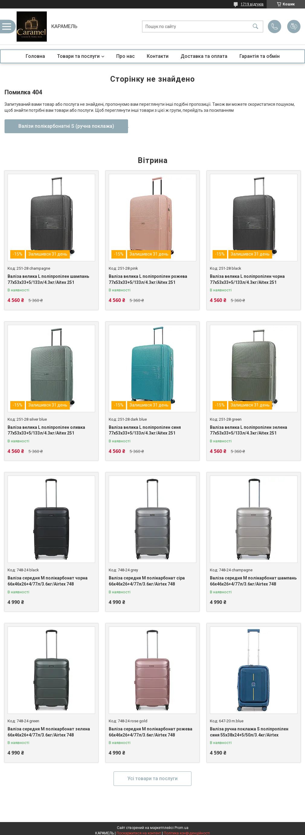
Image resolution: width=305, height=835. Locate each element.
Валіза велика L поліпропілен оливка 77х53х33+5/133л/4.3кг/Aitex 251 (46, 430)
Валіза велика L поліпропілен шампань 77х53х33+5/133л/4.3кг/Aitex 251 (48, 279)
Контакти (158, 56)
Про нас (125, 56)
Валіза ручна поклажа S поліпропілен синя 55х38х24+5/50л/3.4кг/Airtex (249, 732)
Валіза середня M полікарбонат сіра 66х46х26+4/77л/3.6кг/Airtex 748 (147, 581)
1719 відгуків (252, 4)
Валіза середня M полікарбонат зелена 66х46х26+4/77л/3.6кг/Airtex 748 (49, 732)
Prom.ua (181, 828)
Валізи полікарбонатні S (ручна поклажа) (66, 126)
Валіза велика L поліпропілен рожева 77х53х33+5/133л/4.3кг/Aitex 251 (148, 279)
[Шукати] (255, 26)
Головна (35, 56)
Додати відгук (293, 26)
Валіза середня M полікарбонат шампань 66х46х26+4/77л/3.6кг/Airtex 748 (253, 581)
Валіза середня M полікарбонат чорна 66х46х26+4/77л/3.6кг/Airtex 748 (48, 581)
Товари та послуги (78, 56)
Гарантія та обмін (259, 56)
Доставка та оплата (204, 56)
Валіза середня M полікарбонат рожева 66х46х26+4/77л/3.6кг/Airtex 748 (150, 732)
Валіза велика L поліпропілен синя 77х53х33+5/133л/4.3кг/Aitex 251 (145, 430)
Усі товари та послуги (152, 778)
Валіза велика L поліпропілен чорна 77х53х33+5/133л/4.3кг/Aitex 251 (247, 279)
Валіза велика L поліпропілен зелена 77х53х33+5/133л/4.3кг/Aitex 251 (248, 430)
